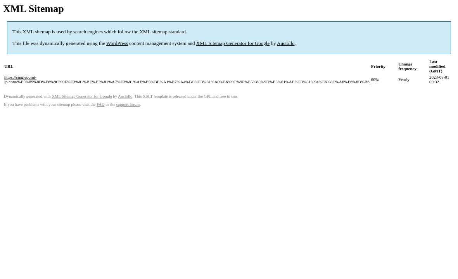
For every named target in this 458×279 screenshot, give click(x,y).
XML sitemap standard (163, 31)
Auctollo (286, 43)
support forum (128, 104)
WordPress (117, 43)
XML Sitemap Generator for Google (233, 43)
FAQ (101, 104)
